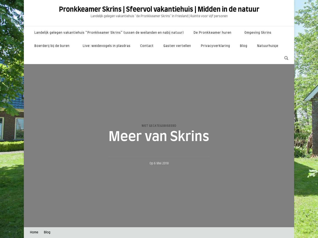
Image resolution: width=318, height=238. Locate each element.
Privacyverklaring (215, 46)
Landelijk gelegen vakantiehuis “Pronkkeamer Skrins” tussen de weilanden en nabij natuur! (109, 32)
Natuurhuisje (267, 46)
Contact (147, 46)
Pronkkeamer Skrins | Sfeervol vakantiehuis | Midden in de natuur (159, 9)
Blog (243, 46)
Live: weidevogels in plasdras (107, 46)
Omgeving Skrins (257, 32)
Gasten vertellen (177, 46)
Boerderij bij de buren (52, 46)
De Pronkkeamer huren (212, 32)
